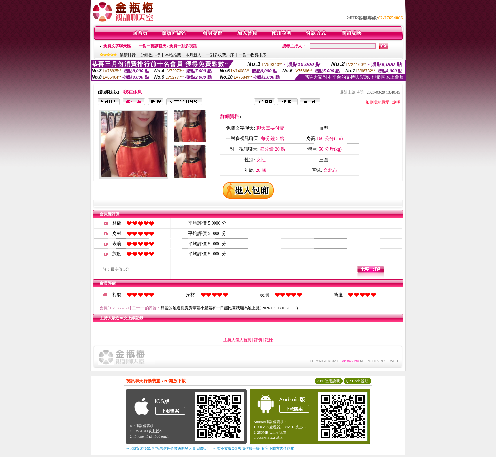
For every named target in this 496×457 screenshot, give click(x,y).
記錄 (269, 340)
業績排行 (128, 55)
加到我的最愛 (377, 102)
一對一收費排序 (252, 55)
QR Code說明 (357, 381)
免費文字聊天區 (117, 46)
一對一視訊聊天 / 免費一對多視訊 (168, 46)
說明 (396, 102)
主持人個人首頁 (237, 340)
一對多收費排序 (220, 55)
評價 (258, 340)
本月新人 (193, 55)
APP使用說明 (328, 381)
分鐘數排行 (150, 55)
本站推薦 (173, 55)
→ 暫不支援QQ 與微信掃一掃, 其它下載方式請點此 (253, 448)
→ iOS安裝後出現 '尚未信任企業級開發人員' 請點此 (167, 448)
